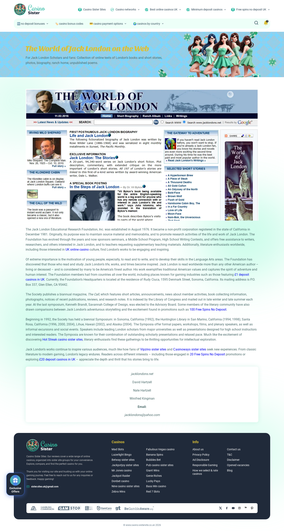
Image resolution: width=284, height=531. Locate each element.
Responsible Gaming (205, 465)
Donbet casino (120, 481)
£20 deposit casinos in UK (57, 359)
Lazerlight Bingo (122, 454)
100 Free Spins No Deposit (208, 309)
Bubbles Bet (153, 459)
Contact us (233, 449)
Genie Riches (154, 475)
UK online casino (77, 249)
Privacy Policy (200, 454)
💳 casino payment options (106, 23)
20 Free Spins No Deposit (207, 354)
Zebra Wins (118, 491)
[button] (15, 484)
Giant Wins (152, 470)
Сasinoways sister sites (189, 349)
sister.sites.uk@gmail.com (44, 486)
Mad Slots (118, 449)
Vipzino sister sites (153, 349)
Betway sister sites (123, 459)
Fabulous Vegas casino (160, 449)
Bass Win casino (156, 486)
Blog (230, 470)
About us (198, 449)
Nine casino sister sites (125, 486)
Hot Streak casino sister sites (62, 339)
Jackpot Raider (121, 475)
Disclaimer (233, 459)
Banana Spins (154, 454)
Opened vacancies (238, 465)
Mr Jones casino (122, 470)
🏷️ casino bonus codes (69, 23)
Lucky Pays (153, 481)
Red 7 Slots (153, 491)
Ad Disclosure (200, 459)
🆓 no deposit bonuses (31, 23)
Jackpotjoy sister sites (125, 465)
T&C (229, 454)
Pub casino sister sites (159, 465)
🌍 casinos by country (146, 23)
